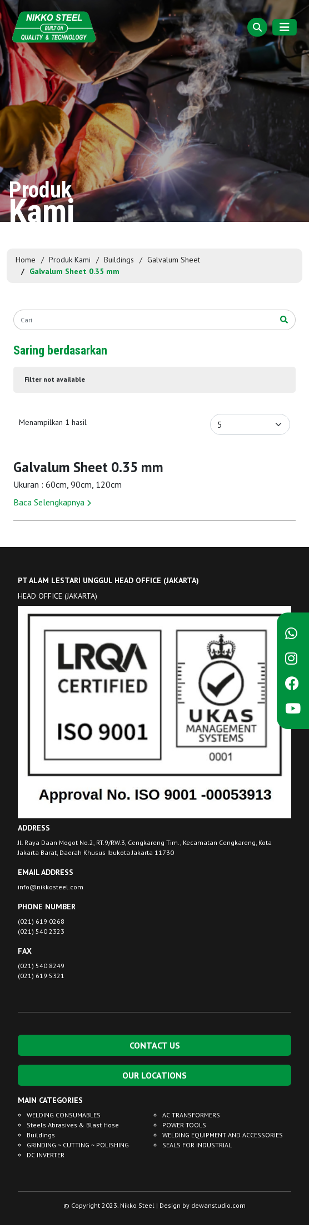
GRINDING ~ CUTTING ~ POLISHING (78, 1145)
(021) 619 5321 (41, 975)
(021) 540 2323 (41, 931)
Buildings (119, 260)
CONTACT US (154, 1045)
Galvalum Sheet (173, 260)
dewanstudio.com (218, 1205)
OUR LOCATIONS (154, 1075)
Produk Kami (70, 260)
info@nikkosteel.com (50, 887)
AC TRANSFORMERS (191, 1115)
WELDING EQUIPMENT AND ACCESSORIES (222, 1135)
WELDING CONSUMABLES (64, 1115)
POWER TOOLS (184, 1125)
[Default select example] (250, 424)
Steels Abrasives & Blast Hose (73, 1125)
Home (26, 260)
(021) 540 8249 (41, 965)
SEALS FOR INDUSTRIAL (197, 1145)
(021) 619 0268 (41, 921)
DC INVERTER (45, 1155)
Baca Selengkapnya (52, 502)
